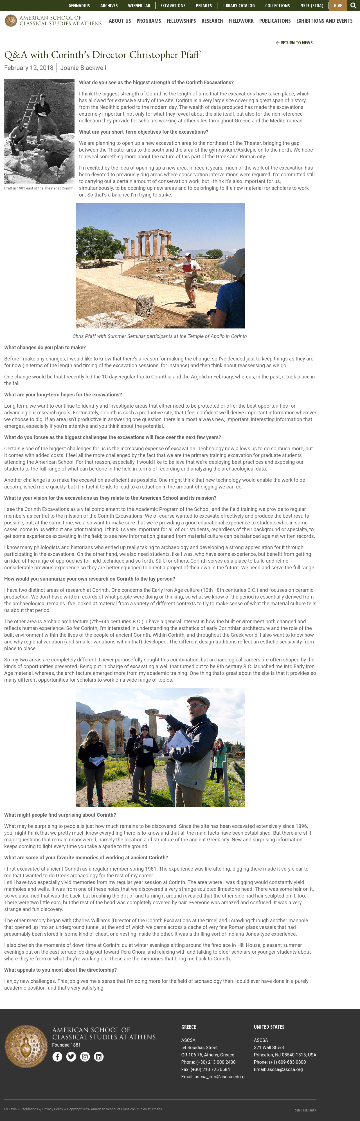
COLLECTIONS (277, 6)
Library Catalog (238, 6)
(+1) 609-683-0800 (287, 1062)
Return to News (294, 43)
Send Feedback (305, 1110)
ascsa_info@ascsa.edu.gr (220, 1076)
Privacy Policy (52, 1109)
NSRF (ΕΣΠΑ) (311, 6)
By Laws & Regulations (21, 1109)
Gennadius (79, 6)
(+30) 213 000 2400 (216, 1062)
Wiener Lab (139, 6)
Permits (204, 6)
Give (338, 6)
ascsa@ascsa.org (285, 1069)
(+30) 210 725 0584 (210, 1069)
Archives (109, 6)
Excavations (173, 6)
